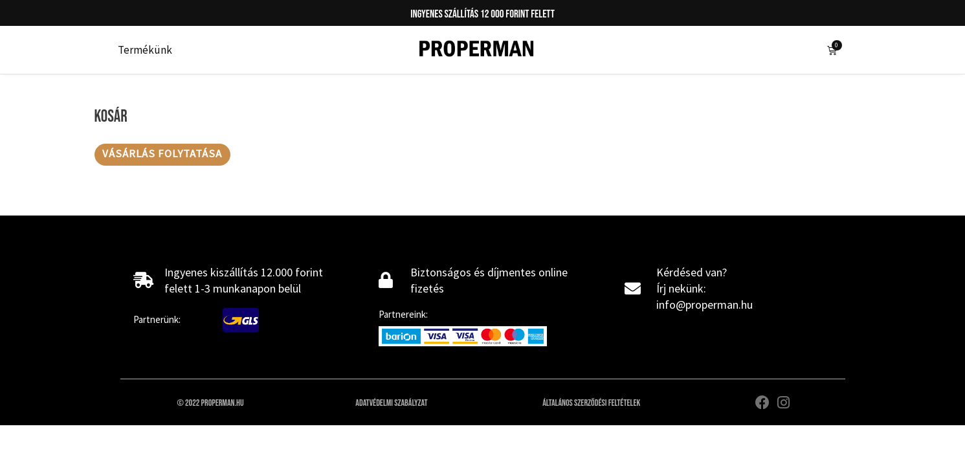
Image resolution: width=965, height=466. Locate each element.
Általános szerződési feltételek (591, 403)
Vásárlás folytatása (162, 155)
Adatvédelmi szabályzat (391, 403)
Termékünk (145, 50)
